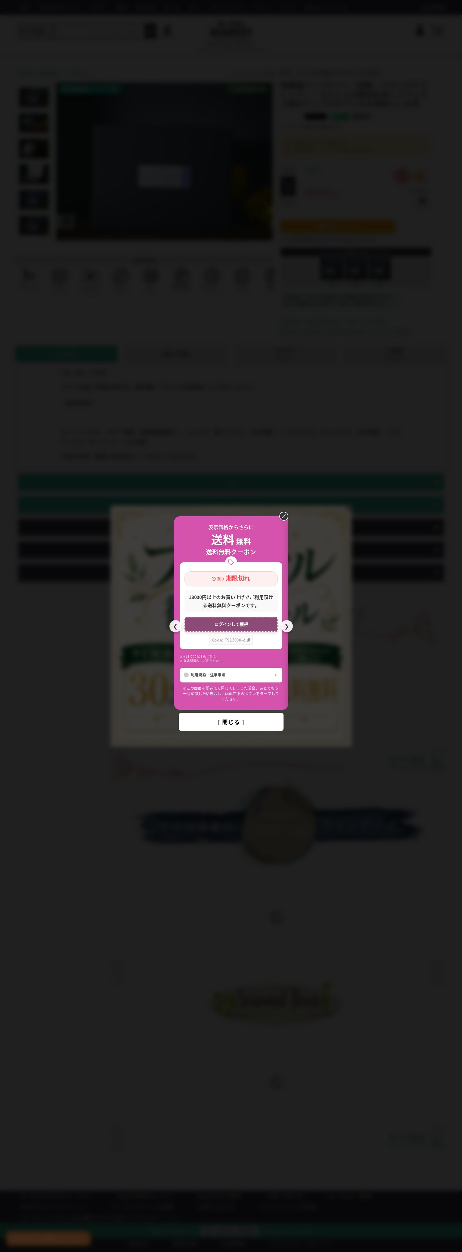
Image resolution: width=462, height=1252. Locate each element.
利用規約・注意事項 (208, 674)
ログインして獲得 (231, 624)
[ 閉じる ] (231, 722)
